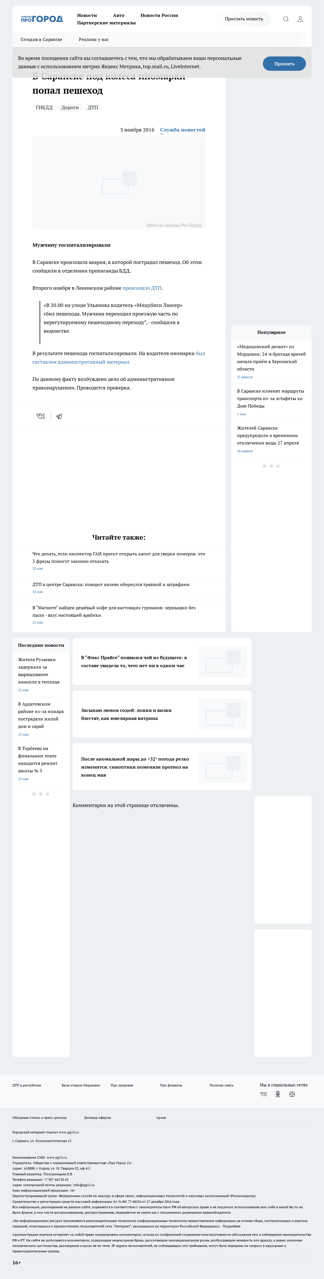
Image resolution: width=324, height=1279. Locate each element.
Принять (284, 63)
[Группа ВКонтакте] (263, 1094)
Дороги (70, 107)
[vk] (41, 416)
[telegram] (61, 416)
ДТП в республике (26, 1085)
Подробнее (231, 1226)
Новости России (159, 15)
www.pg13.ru (69, 1132)
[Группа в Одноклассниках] (278, 1094)
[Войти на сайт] (300, 19)
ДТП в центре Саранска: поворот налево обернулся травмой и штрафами (118, 588)
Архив (161, 1117)
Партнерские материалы (106, 23)
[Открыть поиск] (286, 19)
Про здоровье (122, 1085)
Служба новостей (182, 129)
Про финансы (171, 1085)
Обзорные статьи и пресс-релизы (39, 1117)
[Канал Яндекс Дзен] (292, 1094)
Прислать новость (244, 18)
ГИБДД (44, 107)
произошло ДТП (142, 288)
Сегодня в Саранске (41, 39)
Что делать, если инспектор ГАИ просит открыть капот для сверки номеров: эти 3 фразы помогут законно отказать (118, 561)
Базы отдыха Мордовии (81, 1085)
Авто (119, 15)
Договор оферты (97, 1117)
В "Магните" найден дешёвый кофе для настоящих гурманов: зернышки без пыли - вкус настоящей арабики (118, 615)
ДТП (93, 107)
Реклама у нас (94, 39)
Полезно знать (221, 1085)
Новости (87, 15)
